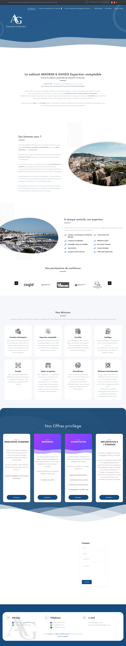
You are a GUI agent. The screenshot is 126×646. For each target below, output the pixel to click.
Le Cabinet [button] (31, 8)
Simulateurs (108, 8)
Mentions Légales (63, 636)
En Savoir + (16, 497)
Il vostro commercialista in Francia (49, 8)
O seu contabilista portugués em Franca (77, 8)
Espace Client (118, 8)
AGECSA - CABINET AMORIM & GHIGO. (59, 634)
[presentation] (16, 283)
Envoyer (86, 582)
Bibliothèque (98, 8)
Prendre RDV (105, 2)
